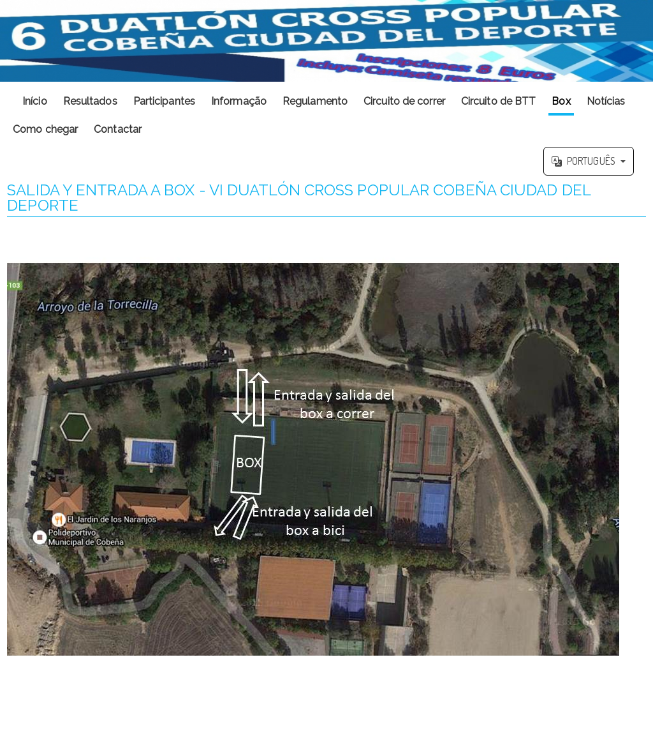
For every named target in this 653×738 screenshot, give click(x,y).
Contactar (118, 129)
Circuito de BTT (498, 101)
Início (34, 101)
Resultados (90, 101)
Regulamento (315, 101)
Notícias (606, 101)
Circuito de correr (404, 101)
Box (561, 101)
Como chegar (45, 129)
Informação (239, 101)
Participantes (164, 101)
